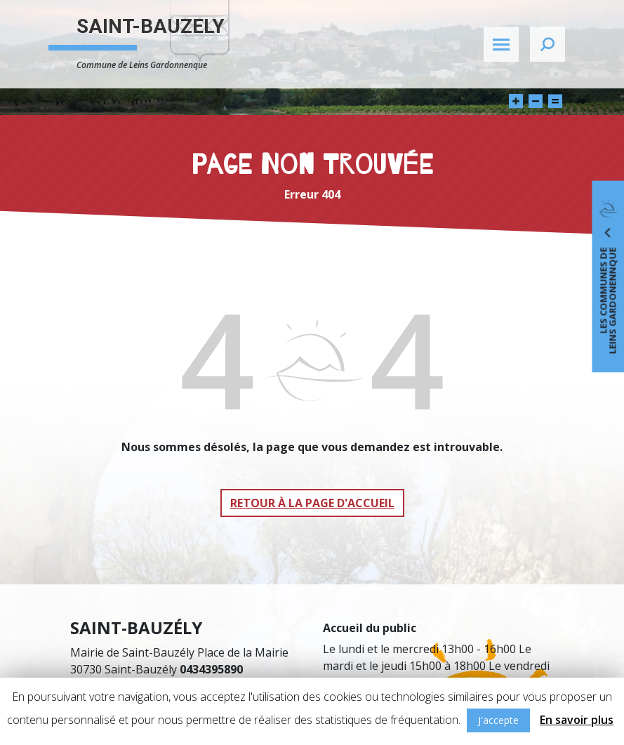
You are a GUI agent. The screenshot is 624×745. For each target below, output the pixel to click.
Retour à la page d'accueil (312, 503)
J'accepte (498, 720)
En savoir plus (576, 719)
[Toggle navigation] (501, 44)
